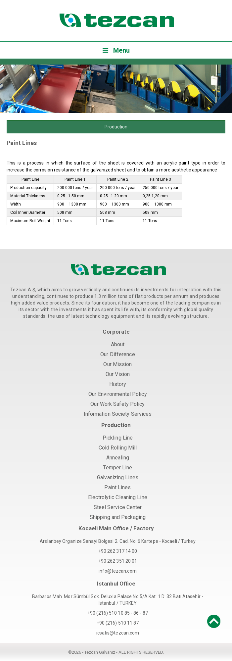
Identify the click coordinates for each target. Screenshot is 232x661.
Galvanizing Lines (117, 477)
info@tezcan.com (118, 571)
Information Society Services (118, 414)
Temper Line (117, 467)
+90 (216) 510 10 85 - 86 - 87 (117, 613)
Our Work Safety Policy (117, 404)
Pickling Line (118, 438)
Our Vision (118, 374)
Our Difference (117, 354)
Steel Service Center (118, 507)
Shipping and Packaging (118, 517)
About (118, 344)
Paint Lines (117, 487)
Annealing (117, 457)
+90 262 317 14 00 (117, 551)
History (117, 384)
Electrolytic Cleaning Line (117, 497)
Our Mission (117, 364)
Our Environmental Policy (117, 394)
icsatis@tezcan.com (117, 633)
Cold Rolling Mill (118, 448)
